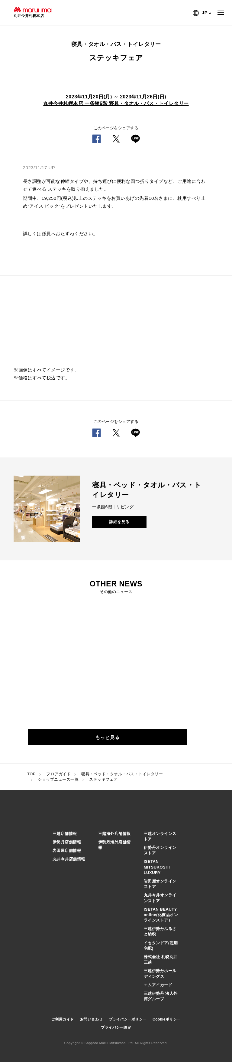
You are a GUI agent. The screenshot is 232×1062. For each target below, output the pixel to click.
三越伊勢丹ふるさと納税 (160, 931)
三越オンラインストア (160, 836)
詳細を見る (119, 521)
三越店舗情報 (65, 833)
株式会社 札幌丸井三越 (161, 960)
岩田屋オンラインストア (160, 884)
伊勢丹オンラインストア (160, 850)
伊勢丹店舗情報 (67, 842)
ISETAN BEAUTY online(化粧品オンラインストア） (161, 914)
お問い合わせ (91, 1019)
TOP (31, 774)
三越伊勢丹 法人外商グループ (161, 996)
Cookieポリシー (167, 1019)
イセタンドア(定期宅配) (161, 946)
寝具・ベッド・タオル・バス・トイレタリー (122, 774)
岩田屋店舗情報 (67, 850)
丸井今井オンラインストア (160, 898)
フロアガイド (58, 774)
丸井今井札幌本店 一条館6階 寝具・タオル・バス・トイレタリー (115, 103)
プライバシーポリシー (128, 1019)
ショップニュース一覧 (58, 779)
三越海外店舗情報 (114, 833)
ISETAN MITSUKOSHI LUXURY (157, 867)
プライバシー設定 (116, 1027)
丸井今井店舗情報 (69, 859)
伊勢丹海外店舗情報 (114, 845)
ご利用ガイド (62, 1019)
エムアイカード (158, 985)
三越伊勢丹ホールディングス (160, 973)
